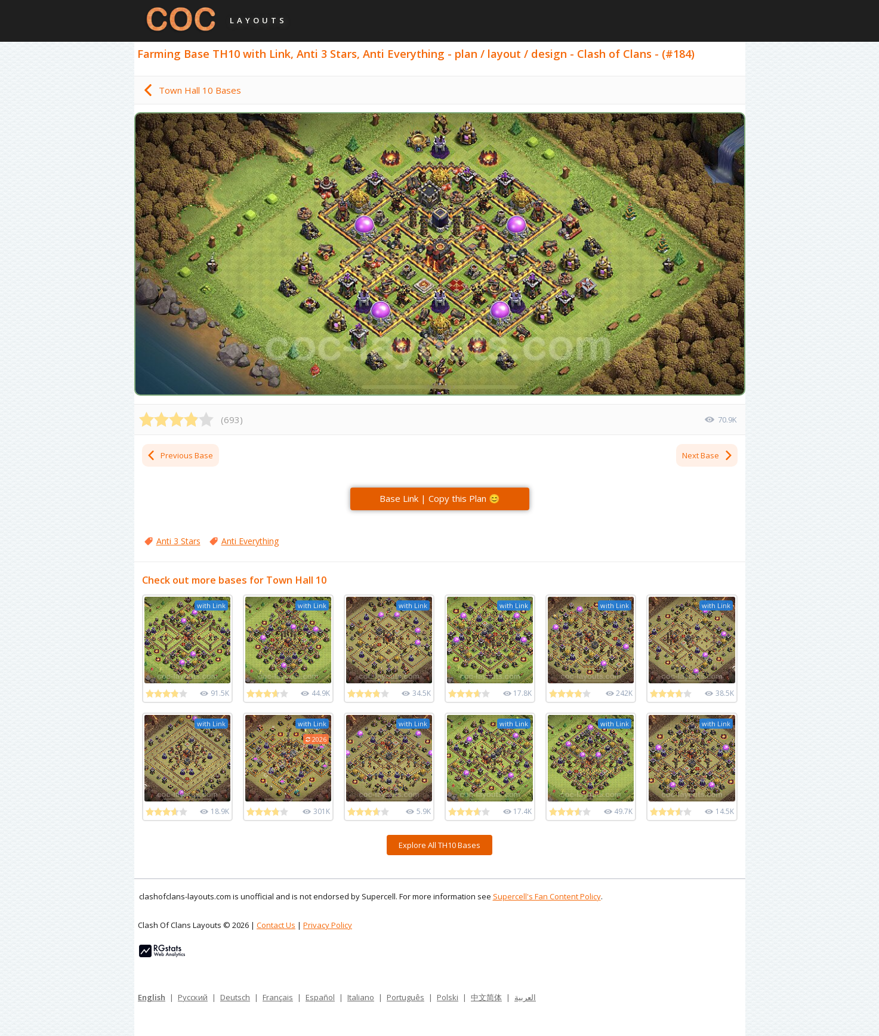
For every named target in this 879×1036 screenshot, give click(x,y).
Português (405, 997)
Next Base (707, 455)
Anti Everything (250, 541)
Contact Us (276, 925)
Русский (193, 997)
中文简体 (486, 997)
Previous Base (179, 455)
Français (278, 997)
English (151, 997)
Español (320, 997)
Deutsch (235, 997)
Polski (447, 997)
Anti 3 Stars (178, 541)
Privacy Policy (327, 925)
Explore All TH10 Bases (439, 845)
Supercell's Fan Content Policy (547, 896)
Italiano (360, 997)
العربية (525, 997)
